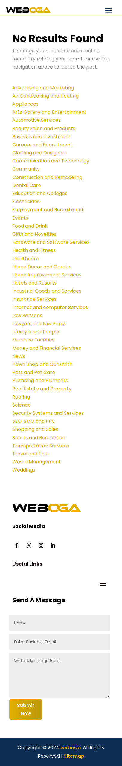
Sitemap (74, 756)
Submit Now (25, 709)
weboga (70, 747)
